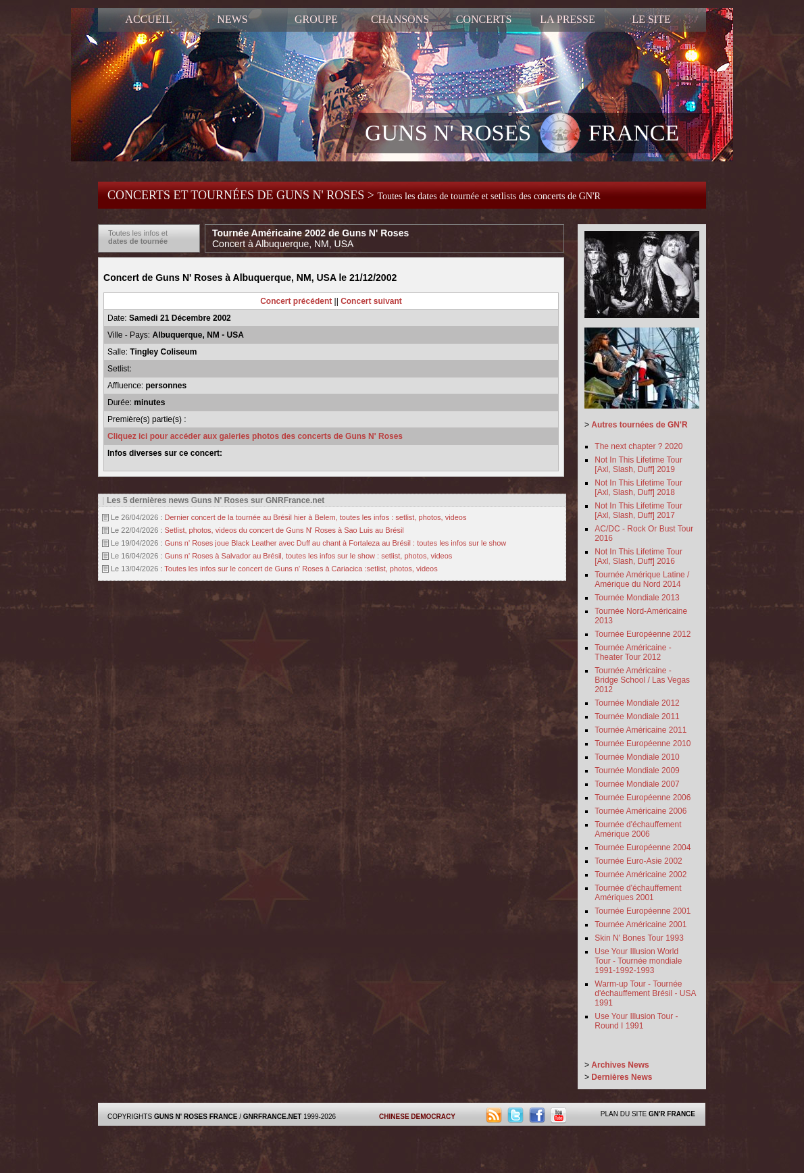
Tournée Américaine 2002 (640, 874)
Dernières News (621, 1077)
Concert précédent (296, 301)
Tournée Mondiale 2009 (637, 770)
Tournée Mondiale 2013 (637, 597)
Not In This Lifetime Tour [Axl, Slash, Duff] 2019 (638, 464)
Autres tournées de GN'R (639, 424)
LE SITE (651, 19)
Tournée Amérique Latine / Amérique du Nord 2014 (642, 579)
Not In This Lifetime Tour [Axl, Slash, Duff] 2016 (638, 556)
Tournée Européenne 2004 (642, 847)
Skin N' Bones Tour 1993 (639, 938)
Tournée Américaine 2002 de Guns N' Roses (310, 238)
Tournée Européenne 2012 (642, 634)
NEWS (232, 19)
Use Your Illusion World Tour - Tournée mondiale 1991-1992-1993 (638, 961)
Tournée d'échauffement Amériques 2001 (638, 892)
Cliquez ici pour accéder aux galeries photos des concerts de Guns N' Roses (255, 436)
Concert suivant (371, 301)
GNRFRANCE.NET (272, 1116)
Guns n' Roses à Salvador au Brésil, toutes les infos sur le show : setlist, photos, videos (309, 556)
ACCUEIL (148, 19)
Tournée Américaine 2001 (640, 924)
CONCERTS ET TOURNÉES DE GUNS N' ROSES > (354, 195)
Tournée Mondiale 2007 (637, 784)
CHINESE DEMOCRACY (417, 1116)
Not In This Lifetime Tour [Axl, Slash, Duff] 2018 (638, 487)
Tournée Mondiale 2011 (637, 716)
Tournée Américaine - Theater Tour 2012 (633, 652)
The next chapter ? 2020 (638, 446)
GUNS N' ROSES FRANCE (522, 134)
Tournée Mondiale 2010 (637, 757)
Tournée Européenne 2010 (642, 743)
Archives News (620, 1065)
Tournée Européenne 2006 (642, 797)
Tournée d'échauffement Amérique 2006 (638, 829)
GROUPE (316, 19)
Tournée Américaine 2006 (640, 811)
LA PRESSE (567, 19)
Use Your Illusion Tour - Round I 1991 (636, 1021)
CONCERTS (484, 19)
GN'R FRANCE (672, 1114)
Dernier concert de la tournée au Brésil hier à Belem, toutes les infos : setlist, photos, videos (316, 517)
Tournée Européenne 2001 (642, 911)
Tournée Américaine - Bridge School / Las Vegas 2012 (642, 680)
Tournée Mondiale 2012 (637, 703)
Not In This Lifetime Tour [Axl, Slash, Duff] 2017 (638, 510)
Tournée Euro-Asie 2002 (638, 861)
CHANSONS (400, 19)
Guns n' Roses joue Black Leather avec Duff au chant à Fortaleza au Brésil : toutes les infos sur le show (336, 543)
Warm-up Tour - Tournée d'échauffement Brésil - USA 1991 (645, 993)
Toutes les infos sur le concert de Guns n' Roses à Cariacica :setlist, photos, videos (300, 569)
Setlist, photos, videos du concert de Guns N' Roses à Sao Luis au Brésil (284, 530)
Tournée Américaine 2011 (640, 730)
